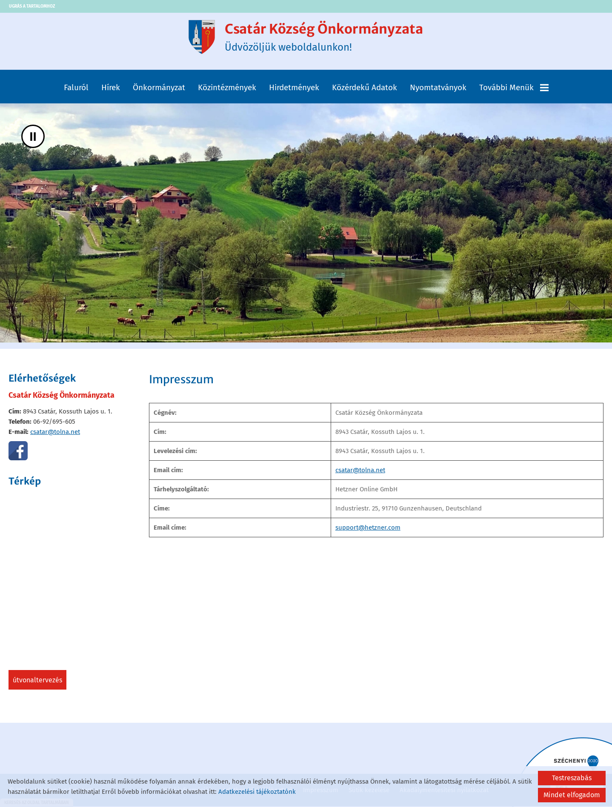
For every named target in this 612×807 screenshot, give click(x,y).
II (33, 138)
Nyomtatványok (438, 89)
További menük (514, 89)
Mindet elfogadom (571, 795)
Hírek (110, 89)
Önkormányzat (159, 89)
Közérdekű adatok (364, 89)
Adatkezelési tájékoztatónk (257, 792)
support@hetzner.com (367, 529)
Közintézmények (227, 89)
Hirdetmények (294, 89)
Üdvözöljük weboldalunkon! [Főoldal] (324, 37)
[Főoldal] (198, 38)
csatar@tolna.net (55, 433)
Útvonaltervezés (37, 682)
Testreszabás (572, 778)
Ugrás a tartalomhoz (32, 6)
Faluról (76, 89)
